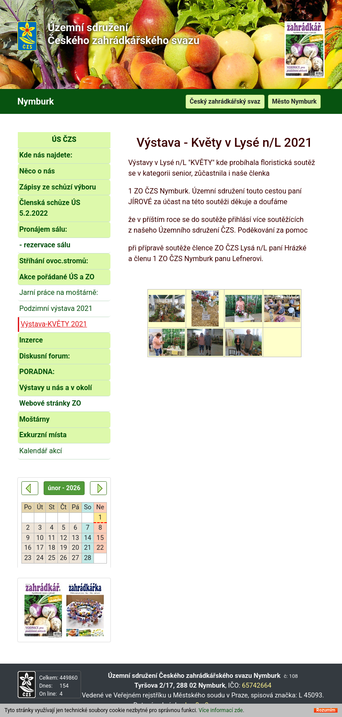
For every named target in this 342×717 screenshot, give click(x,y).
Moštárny (34, 419)
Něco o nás (37, 171)
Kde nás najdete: (45, 155)
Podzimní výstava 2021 (55, 308)
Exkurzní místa (42, 435)
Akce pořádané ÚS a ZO (56, 277)
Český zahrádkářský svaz (225, 101)
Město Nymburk (294, 101)
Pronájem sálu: (43, 229)
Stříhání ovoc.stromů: (53, 261)
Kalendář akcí (40, 451)
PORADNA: (36, 371)
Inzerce (31, 340)
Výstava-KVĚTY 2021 (53, 324)
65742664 (256, 685)
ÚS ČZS (64, 139)
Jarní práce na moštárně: (58, 292)
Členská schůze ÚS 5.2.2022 (49, 208)
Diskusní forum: (44, 356)
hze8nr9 (197, 705)
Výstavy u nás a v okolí (55, 387)
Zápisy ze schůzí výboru (57, 187)
